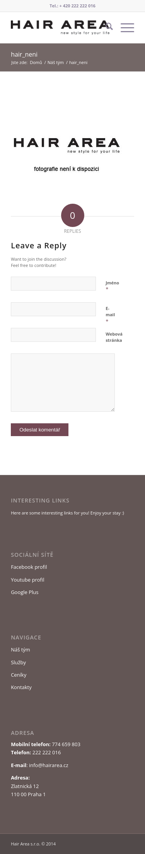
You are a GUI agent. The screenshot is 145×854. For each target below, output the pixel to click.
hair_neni (24, 54)
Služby (18, 662)
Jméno (112, 286)
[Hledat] (105, 27)
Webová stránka (114, 337)
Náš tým (20, 649)
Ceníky (18, 674)
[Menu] (123, 27)
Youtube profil (27, 579)
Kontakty (21, 687)
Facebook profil (29, 566)
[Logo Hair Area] (60, 27)
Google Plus (24, 592)
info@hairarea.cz (48, 765)
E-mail (110, 315)
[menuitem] (105, 27)
